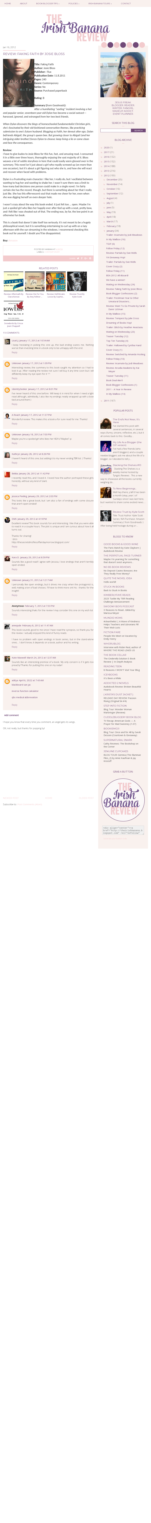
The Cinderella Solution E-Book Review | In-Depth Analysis (119, 660)
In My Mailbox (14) (115, 393)
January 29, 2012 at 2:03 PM (42, 496)
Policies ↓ (74, 3)
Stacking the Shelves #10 (127, 465)
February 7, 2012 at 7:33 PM (39, 605)
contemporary (52, 252)
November (112, 184)
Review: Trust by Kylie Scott (128, 511)
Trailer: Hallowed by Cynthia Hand (123, 345)
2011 (107, 400)
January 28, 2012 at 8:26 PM (35, 453)
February (112, 226)
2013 (107, 170)
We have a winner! (115, 279)
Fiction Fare (112, 632)
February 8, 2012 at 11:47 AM (37, 625)
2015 (107, 161)
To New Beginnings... (125, 488)
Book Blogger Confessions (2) (121, 293)
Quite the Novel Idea (118, 578)
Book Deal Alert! (114, 380)
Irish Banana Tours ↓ (100, 3)
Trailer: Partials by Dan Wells (121, 261)
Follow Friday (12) (115, 248)
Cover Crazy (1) (114, 349)
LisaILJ (15, 340)
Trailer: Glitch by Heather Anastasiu (124, 327)
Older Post (86, 798)
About (23, 3)
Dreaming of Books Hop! (119, 322)
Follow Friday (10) (115, 358)
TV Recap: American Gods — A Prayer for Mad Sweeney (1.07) (120, 722)
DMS (14, 518)
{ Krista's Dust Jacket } (118, 694)
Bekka (15, 473)
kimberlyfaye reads (117, 595)
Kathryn (16, 453)
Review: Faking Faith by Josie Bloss (124, 288)
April (109, 216)
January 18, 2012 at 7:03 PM (36, 434)
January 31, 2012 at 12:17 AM (37, 580)
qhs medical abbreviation (25, 697)
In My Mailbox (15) (115, 313)
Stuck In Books (114, 586)
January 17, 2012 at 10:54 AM (34, 340)
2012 (107, 175)
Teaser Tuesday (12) (117, 336)
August (110, 198)
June (109, 207)
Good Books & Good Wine (121, 544)
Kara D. (15, 557)
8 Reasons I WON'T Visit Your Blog (122, 669)
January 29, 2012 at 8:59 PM (34, 557)
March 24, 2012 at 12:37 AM (41, 657)
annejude (16, 625)
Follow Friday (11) (115, 270)
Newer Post (11, 798)
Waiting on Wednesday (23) (120, 331)
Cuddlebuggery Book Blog (122, 717)
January (111, 230)
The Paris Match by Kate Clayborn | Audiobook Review (122, 549)
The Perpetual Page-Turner (122, 555)
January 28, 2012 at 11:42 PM (34, 473)
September (113, 193)
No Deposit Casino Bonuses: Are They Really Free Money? (120, 572)
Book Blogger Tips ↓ (47, 3)
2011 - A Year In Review (118, 389)
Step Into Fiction (115, 705)
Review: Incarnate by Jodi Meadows (124, 363)
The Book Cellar (115, 655)
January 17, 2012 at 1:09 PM (36, 363)
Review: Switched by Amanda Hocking (125, 354)
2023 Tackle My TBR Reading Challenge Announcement (119, 600)
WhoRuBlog (112, 643)
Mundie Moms (113, 617)
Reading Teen (113, 666)
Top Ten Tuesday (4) (117, 340)
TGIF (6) (110, 243)
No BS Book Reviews (117, 567)
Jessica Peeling (19, 496)
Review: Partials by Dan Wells (121, 252)
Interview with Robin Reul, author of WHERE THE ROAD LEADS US (122, 649)
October (111, 188)
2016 (107, 156)
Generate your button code (115, 838)
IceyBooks (111, 674)
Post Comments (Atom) (29, 804)
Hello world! (110, 581)
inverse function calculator (25, 690)
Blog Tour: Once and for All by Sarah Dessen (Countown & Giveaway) (122, 734)
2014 (107, 166)
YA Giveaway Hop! (115, 257)
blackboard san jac (21, 684)
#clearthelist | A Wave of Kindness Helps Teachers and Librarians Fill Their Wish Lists (122, 624)
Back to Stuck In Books (115, 590)
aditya (15, 680)
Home (8, 3)
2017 (107, 152)
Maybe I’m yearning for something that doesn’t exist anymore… (121, 561)
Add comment (11, 715)
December (112, 179)
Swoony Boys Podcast (119, 606)
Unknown (16, 363)
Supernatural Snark (118, 740)
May (109, 212)
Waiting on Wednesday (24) (120, 284)
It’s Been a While (112, 678)
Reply (14, 352)
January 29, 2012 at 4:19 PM (32, 518)
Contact (126, 3)
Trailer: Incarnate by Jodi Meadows (124, 234)
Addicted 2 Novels (116, 683)
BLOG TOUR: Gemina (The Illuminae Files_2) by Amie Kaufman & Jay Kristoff (122, 757)
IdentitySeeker (19, 388)
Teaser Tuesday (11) (117, 375)
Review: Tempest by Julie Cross (122, 318)
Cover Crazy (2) (114, 266)
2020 (107, 147)
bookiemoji (111, 728)
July (109, 202)
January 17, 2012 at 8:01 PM (42, 388)
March (110, 221)
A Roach (16, 414)
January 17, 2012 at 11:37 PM (36, 414)
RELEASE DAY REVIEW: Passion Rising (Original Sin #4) (120, 699)
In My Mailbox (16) (115, 239)
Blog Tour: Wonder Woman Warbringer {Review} (118, 711)
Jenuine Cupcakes (116, 751)
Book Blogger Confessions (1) (121, 384)
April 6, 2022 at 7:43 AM (31, 680)
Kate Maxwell (19, 657)
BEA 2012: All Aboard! (117, 275)
